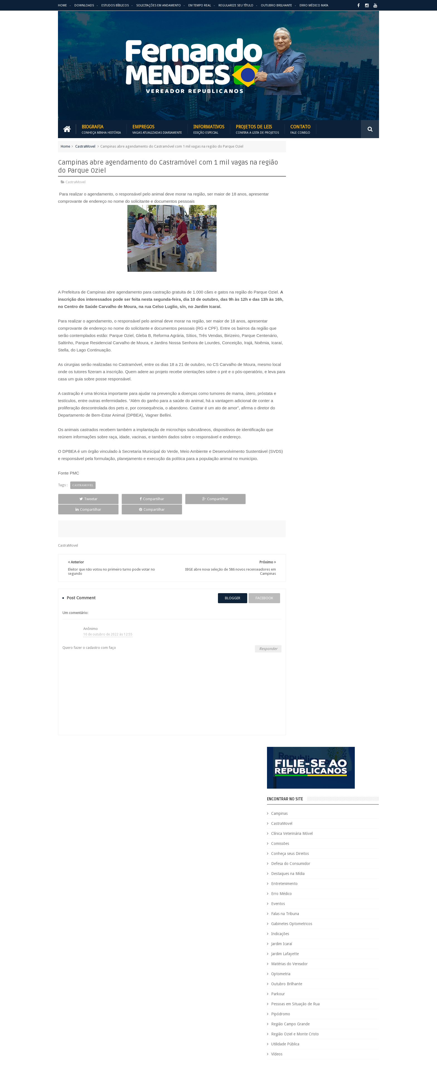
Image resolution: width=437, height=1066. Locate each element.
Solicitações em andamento (158, 5)
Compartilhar (122, 498)
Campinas (301, 211)
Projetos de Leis (257, 128)
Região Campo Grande (312, 421)
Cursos (283, 882)
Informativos (208, 128)
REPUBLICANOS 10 (312, 539)
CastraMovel (85, 146)
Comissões (302, 241)
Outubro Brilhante (276, 5)
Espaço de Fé (341, 920)
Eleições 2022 (315, 910)
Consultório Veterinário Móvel (301, 872)
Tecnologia (307, 1014)
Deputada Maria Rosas (354, 882)
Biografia (101, 128)
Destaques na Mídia (310, 271)
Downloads (84, 5)
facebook (254, 587)
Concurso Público (314, 863)
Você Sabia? (287, 1033)
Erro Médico (303, 291)
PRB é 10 (284, 986)
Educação (349, 901)
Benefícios (322, 844)
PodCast (358, 976)
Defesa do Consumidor (312, 261)
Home (62, 5)
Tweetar (79, 498)
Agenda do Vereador (294, 834)
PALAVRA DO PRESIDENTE (321, 509)
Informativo (287, 948)
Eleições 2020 (288, 910)
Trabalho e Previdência (296, 1024)
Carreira (363, 844)
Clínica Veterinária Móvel (314, 231)
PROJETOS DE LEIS (339, 986)
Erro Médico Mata (314, 5)
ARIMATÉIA (302, 600)
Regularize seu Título (236, 5)
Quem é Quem (289, 995)
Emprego (363, 910)
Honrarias (330, 939)
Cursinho (358, 872)
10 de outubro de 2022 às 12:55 (107, 623)
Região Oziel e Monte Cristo (317, 431)
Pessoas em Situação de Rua (317, 401)
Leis (312, 957)
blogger (222, 587)
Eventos (300, 301)
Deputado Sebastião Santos (300, 891)
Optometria (302, 371)
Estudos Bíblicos (115, 5)
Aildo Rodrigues (329, 834)
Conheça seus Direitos (312, 251)
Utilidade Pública (307, 441)
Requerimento (364, 1005)
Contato (300, 128)
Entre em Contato (359, 805)
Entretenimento (306, 281)
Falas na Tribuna (307, 311)
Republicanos (337, 1005)
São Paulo (285, 1014)
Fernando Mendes (85, 1057)
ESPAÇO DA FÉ (307, 570)
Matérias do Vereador (311, 361)
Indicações (302, 331)
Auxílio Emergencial (293, 844)
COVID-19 (338, 872)
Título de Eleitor (333, 1014)
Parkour (300, 391)
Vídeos (298, 451)
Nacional (367, 957)
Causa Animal (313, 853)
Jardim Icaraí (303, 341)
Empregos (157, 128)
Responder (258, 638)
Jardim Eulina (312, 948)
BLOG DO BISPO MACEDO (320, 478)
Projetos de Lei (308, 986)
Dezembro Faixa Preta (295, 901)
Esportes (364, 920)
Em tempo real (204, 805)
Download (72, 805)
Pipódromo (302, 411)
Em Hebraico (341, 910)
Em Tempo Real (199, 5)
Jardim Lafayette (307, 351)
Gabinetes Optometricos (313, 321)
